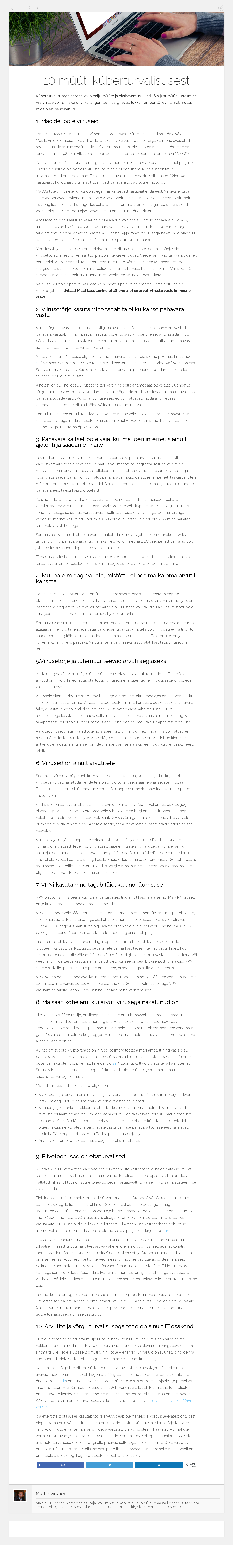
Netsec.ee (33, 8)
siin (38, 363)
